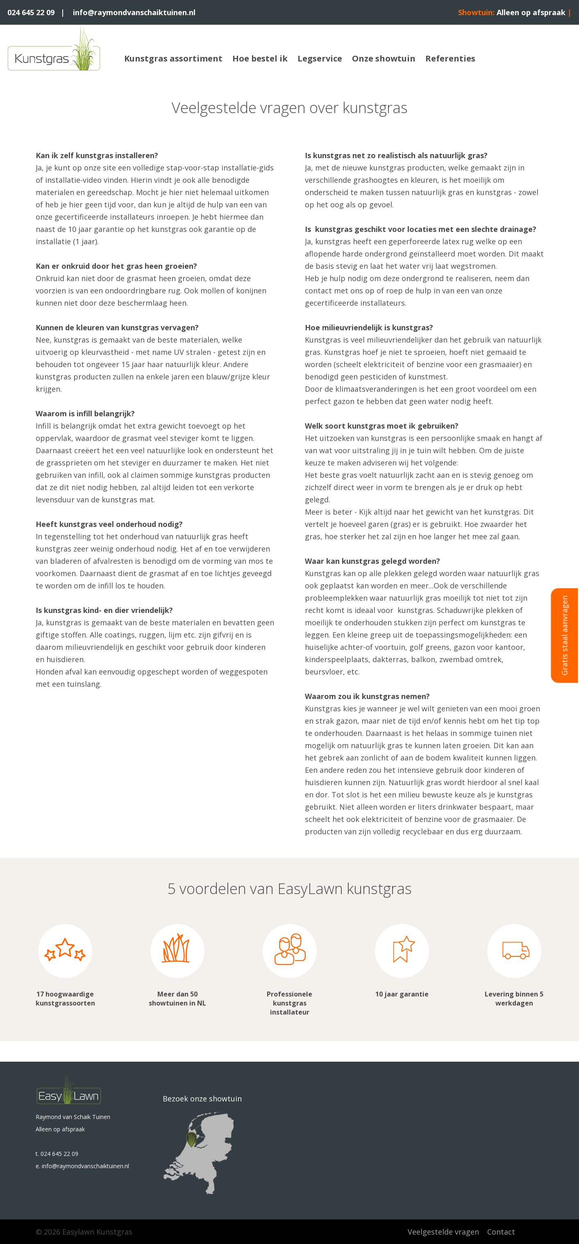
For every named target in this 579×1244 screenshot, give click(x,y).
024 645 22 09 (30, 12)
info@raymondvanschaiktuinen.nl (134, 12)
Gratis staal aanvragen (565, 636)
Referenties (450, 58)
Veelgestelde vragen (443, 1232)
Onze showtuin (384, 58)
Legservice (319, 58)
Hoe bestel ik (260, 58)
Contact (501, 1232)
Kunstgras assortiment (173, 58)
